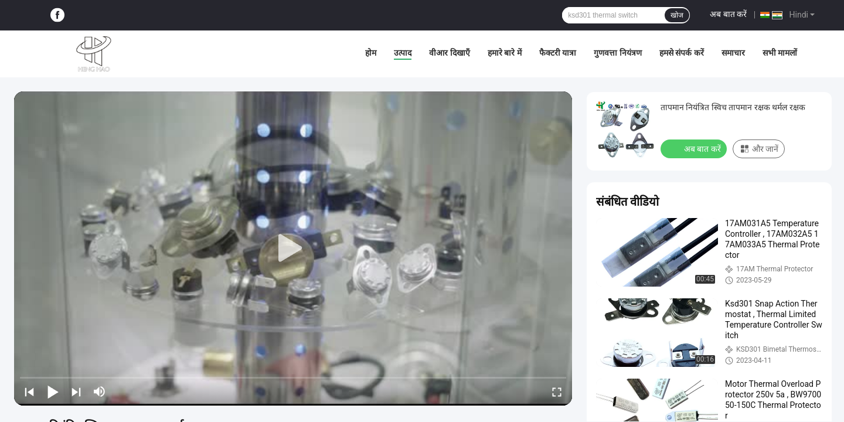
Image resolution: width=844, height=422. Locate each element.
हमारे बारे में (505, 52)
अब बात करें (728, 14)
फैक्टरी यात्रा (557, 52)
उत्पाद (402, 52)
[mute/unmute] (99, 391)
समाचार (733, 52)
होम (370, 52)
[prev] (29, 391)
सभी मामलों (780, 52)
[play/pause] (52, 391)
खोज (677, 15)
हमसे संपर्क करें (681, 52)
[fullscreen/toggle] (557, 391)
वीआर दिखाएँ (449, 52)
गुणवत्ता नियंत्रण (617, 52)
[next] (76, 391)
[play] (293, 248)
